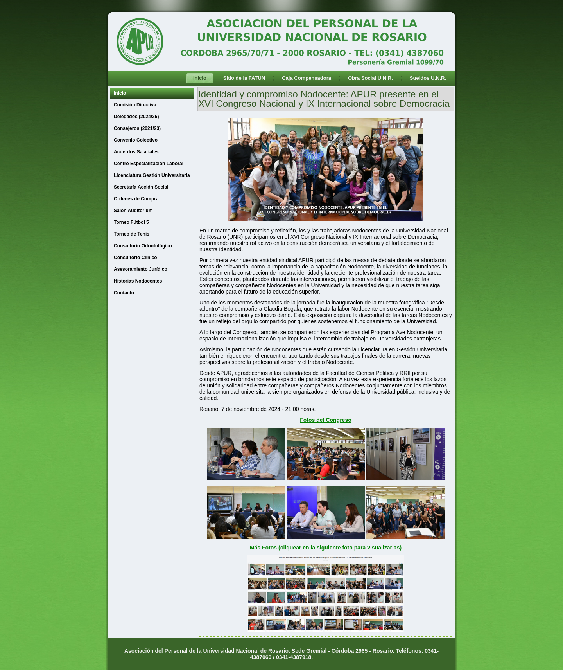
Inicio (199, 78)
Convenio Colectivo (136, 140)
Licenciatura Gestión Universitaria (152, 175)
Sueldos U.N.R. (428, 78)
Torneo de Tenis (131, 234)
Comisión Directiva (135, 105)
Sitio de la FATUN (244, 78)
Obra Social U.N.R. (370, 78)
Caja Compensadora (306, 78)
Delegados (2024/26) (136, 116)
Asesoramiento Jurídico (140, 269)
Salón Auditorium (133, 210)
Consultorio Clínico (135, 257)
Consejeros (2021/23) (137, 128)
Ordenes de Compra (136, 199)
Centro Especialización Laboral (148, 163)
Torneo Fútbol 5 (131, 222)
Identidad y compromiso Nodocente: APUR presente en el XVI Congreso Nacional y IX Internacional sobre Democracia (324, 99)
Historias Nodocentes (138, 281)
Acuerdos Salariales (136, 152)
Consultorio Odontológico (143, 246)
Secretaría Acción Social (141, 187)
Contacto (124, 292)
